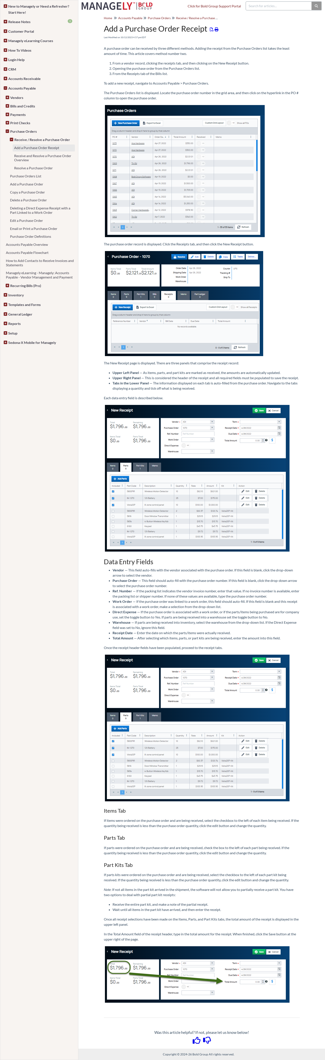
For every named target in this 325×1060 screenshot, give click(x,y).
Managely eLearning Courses (30, 41)
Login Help (16, 60)
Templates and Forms (24, 304)
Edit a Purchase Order (26, 220)
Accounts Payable (22, 88)
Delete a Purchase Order (28, 200)
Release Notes (40, 21)
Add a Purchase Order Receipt (36, 148)
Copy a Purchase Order (27, 192)
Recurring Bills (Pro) (25, 286)
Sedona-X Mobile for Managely (32, 342)
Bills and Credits (22, 106)
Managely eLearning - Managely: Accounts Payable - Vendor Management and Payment (39, 275)
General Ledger (20, 314)
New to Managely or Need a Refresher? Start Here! (38, 9)
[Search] (317, 5)
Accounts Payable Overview (27, 244)
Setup (12, 333)
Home (108, 18)
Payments (18, 114)
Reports (14, 323)
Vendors (16, 97)
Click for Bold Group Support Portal (214, 6)
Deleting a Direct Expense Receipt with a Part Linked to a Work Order (40, 210)
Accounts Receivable (24, 78)
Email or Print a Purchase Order (33, 228)
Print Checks (20, 123)
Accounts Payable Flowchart (27, 252)
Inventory (16, 295)
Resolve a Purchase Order (33, 168)
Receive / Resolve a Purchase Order (42, 140)
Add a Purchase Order (26, 184)
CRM (12, 69)
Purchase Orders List (25, 176)
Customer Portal (21, 31)
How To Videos (19, 50)
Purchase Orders (23, 131)
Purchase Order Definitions (30, 236)
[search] (279, 5)
